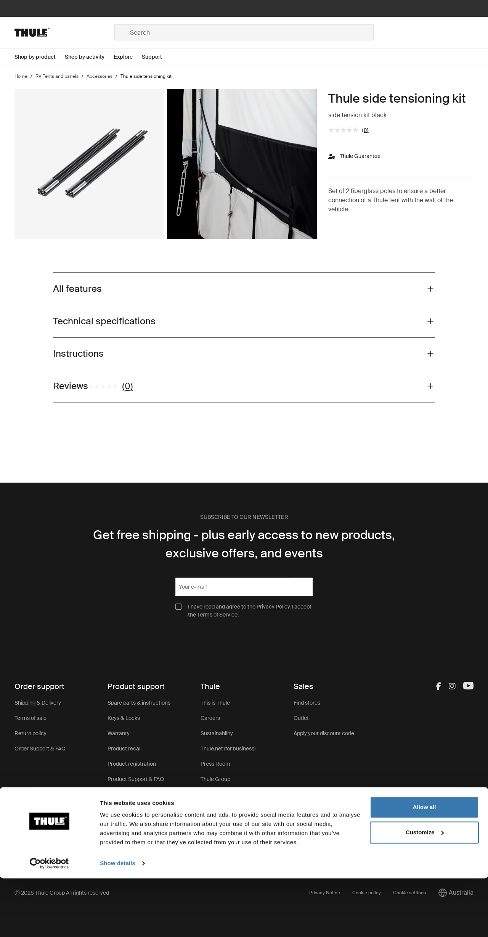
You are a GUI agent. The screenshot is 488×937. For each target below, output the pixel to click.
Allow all (424, 866)
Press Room (215, 763)
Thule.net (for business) (228, 748)
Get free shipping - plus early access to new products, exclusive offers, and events (244, 544)
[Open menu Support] (156, 57)
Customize (425, 890)
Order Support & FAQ (40, 748)
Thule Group (215, 779)
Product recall (124, 748)
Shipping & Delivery (37, 702)
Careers (210, 718)
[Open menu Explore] (128, 57)
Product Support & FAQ (136, 779)
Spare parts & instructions (139, 702)
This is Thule (215, 702)
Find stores (307, 702)
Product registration (132, 763)
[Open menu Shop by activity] (89, 57)
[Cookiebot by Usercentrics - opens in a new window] (49, 922)
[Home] (64, 32)
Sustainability (217, 733)
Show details (117, 922)
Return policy (30, 733)
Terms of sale (30, 718)
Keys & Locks (124, 718)
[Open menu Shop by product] (39, 57)
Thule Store (214, 794)
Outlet (301, 718)
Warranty (119, 733)
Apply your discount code (324, 733)
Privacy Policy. (274, 606)
